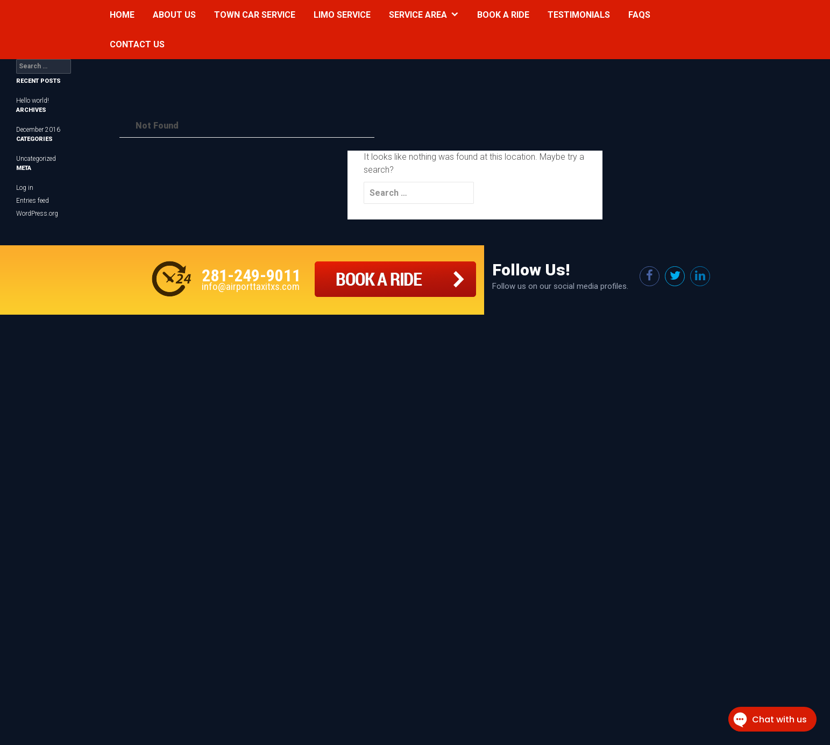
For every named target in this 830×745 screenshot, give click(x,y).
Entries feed (32, 200)
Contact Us (137, 44)
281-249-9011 (251, 275)
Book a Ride (503, 15)
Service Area (418, 15)
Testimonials (579, 15)
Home (122, 15)
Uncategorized (36, 158)
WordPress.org (37, 213)
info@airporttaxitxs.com (251, 286)
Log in (24, 187)
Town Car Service (254, 15)
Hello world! (32, 100)
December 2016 (38, 129)
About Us (174, 15)
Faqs (639, 15)
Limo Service (342, 15)
